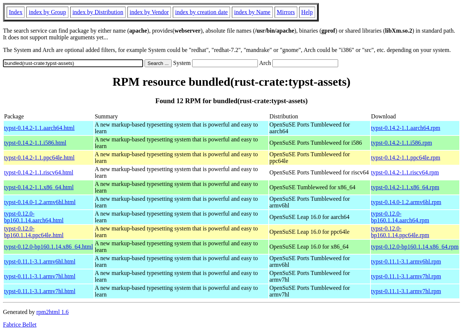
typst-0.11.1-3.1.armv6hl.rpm (406, 261)
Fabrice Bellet (19, 324)
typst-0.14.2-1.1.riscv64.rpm (405, 172)
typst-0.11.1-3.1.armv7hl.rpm (406, 276)
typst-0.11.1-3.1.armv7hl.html (39, 276)
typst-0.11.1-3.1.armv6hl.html (39, 261)
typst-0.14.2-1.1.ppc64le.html (39, 157)
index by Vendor (149, 12)
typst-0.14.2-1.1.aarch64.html (39, 128)
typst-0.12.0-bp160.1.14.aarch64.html (34, 216)
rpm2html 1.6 (52, 312)
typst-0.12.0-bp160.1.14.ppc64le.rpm (400, 231)
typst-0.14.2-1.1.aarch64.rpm (405, 128)
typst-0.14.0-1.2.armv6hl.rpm (406, 202)
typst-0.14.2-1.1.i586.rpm (401, 143)
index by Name (252, 12)
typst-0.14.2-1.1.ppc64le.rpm (405, 157)
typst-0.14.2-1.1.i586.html (35, 143)
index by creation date (201, 12)
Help (307, 12)
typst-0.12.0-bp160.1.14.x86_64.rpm (415, 246)
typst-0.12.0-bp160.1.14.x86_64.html (48, 246)
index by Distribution (97, 12)
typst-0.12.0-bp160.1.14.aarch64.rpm (400, 216)
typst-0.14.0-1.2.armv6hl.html (39, 202)
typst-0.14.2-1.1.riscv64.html (38, 172)
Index (15, 12)
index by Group (47, 12)
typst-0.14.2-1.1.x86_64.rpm (405, 187)
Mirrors (286, 12)
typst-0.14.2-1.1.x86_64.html (39, 187)
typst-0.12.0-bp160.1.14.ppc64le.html (34, 231)
